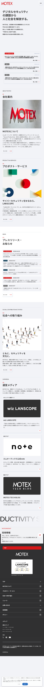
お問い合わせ (6, 635)
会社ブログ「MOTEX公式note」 (9, 659)
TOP (4, 611)
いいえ (19, 684)
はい (25, 684)
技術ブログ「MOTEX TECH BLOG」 (9, 662)
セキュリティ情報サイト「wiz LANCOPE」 (11, 657)
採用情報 (5, 640)
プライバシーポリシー (7, 680)
